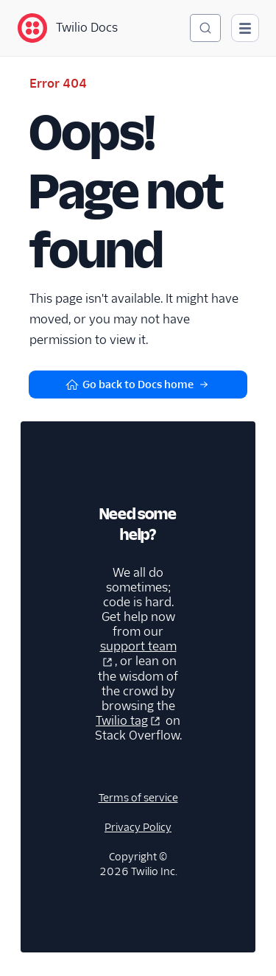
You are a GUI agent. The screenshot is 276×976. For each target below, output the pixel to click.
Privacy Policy (138, 827)
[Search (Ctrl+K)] (205, 28)
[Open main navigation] (245, 28)
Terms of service (138, 797)
